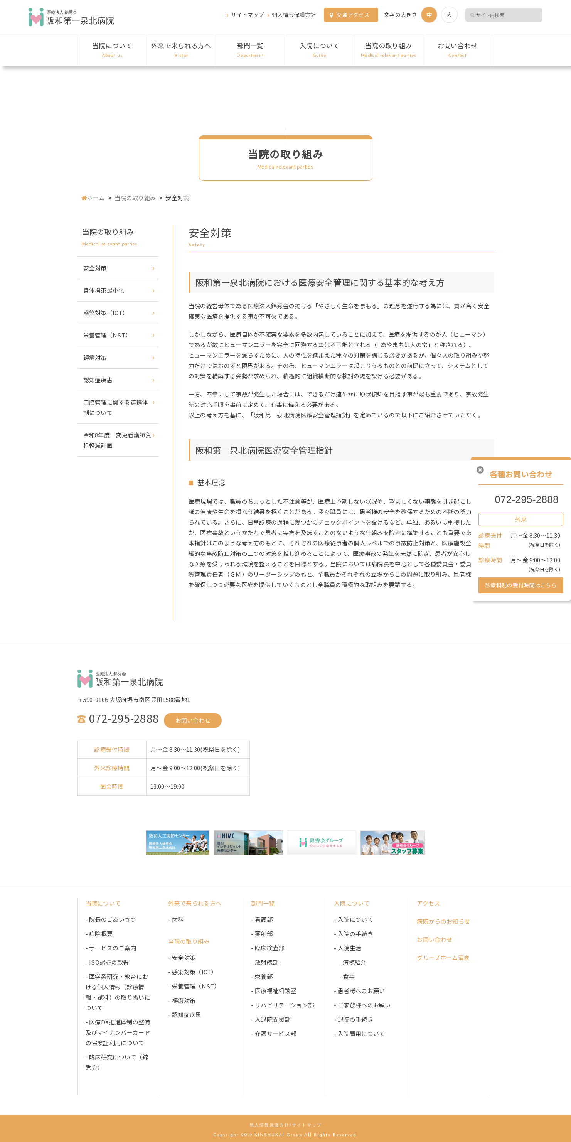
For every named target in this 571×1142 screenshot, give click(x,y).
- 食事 (344, 976)
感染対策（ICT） (105, 313)
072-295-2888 (527, 499)
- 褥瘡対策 (181, 1000)
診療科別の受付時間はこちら (521, 585)
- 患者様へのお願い (359, 991)
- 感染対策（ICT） (192, 972)
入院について (319, 50)
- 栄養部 (262, 976)
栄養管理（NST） (107, 335)
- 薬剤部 (262, 933)
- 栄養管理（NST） (194, 986)
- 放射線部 (264, 962)
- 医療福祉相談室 (273, 991)
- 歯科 (176, 919)
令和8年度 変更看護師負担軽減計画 (117, 440)
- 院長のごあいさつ (111, 919)
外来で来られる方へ (181, 50)
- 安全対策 (181, 957)
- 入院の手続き (353, 933)
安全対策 (95, 268)
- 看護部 (262, 919)
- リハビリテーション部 (282, 1005)
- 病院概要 (99, 933)
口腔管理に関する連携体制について (115, 407)
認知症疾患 (98, 380)
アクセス (428, 903)
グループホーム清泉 (443, 957)
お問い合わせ (457, 50)
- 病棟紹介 (350, 962)
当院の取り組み (388, 50)
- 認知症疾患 (184, 1014)
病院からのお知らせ (443, 921)
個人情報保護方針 (294, 15)
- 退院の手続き (353, 1019)
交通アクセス (353, 15)
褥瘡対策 (95, 357)
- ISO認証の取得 (107, 962)
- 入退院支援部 (270, 1019)
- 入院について (353, 919)
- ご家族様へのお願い (362, 1005)
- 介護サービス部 (273, 1033)
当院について (112, 50)
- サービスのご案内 (111, 948)
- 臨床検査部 (267, 948)
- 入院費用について (359, 1033)
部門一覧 (250, 50)
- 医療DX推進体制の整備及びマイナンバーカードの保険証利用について (118, 1032)
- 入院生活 (347, 948)
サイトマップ (247, 15)
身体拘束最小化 (104, 290)
